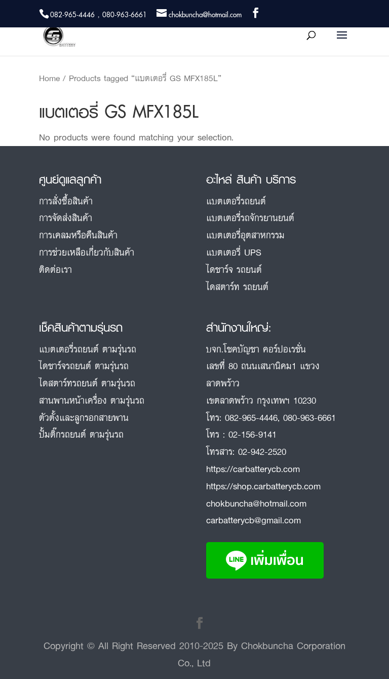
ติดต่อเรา (55, 269)
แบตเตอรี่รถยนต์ (236, 201)
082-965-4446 (251, 417)
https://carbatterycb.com (253, 468)
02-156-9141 (252, 434)
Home (49, 78)
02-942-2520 (262, 451)
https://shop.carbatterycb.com (263, 486)
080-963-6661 (309, 417)
